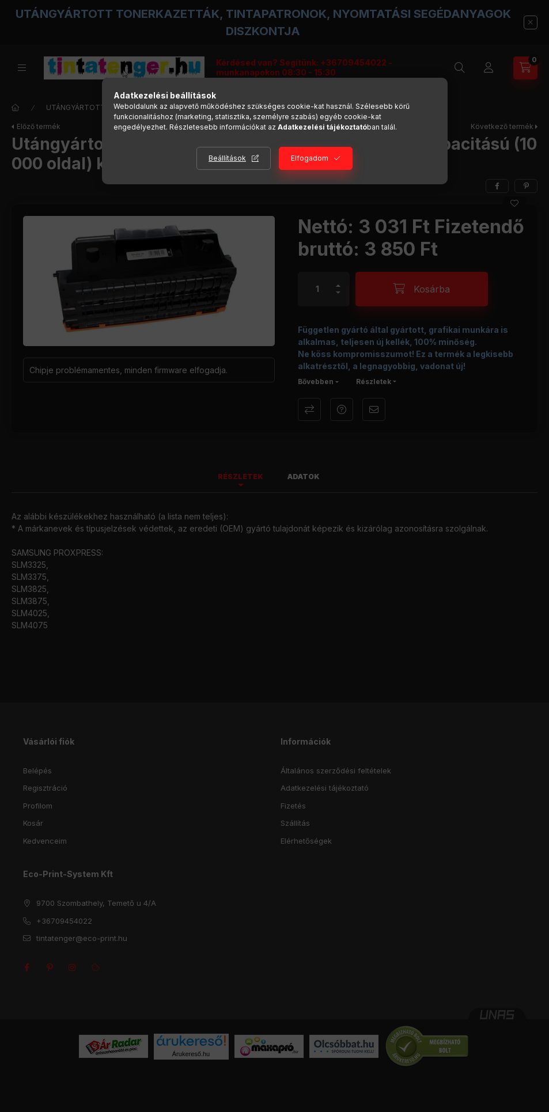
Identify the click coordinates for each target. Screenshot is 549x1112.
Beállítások (227, 158)
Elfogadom (309, 158)
